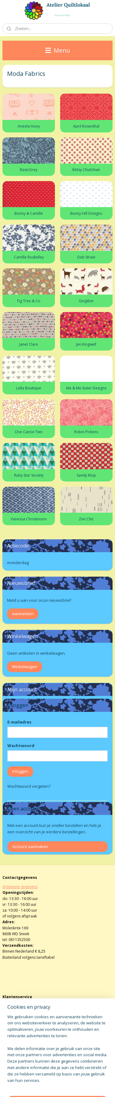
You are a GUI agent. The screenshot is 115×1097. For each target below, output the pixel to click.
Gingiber (86, 300)
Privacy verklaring (17, 1023)
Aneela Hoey (29, 125)
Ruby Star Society (29, 475)
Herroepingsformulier (21, 1012)
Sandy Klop (86, 475)
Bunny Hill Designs (86, 213)
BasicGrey (28, 169)
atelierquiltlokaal (22, 1045)
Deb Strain (86, 256)
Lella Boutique (28, 388)
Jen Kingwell (86, 344)
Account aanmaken (30, 846)
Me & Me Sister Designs (86, 388)
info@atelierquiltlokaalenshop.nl (30, 1018)
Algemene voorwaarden (23, 1006)
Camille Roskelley (29, 256)
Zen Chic (86, 519)
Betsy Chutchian (86, 169)
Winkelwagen (24, 666)
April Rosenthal (86, 125)
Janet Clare (28, 344)
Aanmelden (22, 613)
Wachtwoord (20, 745)
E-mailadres (19, 722)
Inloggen (20, 771)
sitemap (70, 1075)
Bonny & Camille (28, 213)
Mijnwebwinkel (77, 1086)
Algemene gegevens (19, 886)
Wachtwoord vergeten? (29, 786)
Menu (57, 50)
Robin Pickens (86, 431)
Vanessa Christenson (29, 519)
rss (83, 1075)
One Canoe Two (29, 431)
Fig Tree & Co (28, 300)
